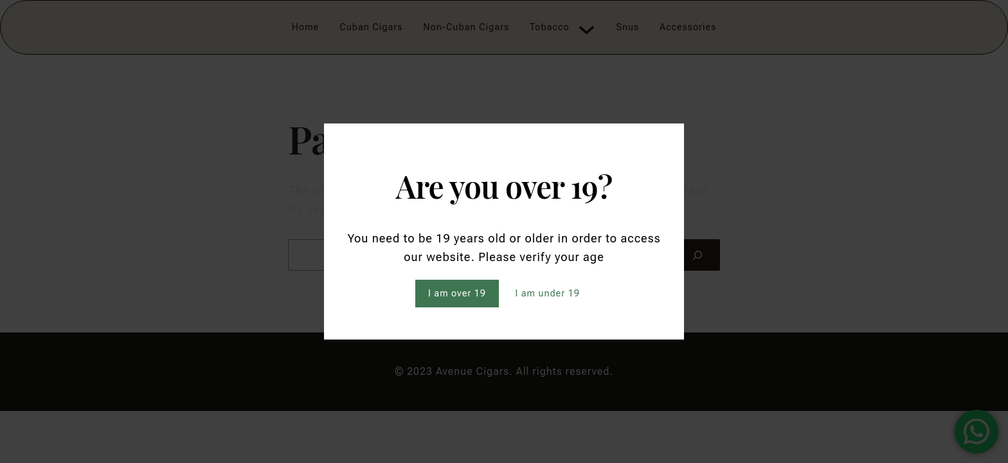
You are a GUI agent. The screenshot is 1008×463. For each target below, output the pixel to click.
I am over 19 (457, 293)
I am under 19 (547, 293)
